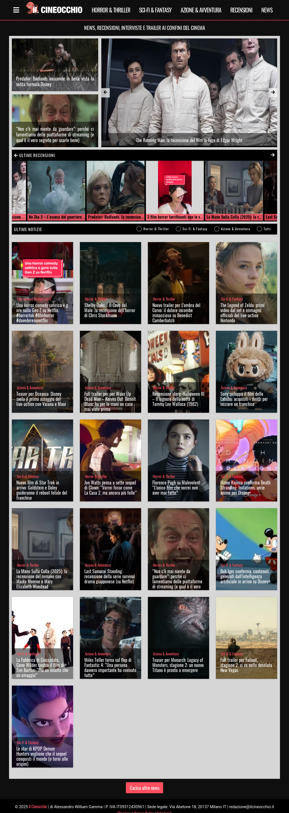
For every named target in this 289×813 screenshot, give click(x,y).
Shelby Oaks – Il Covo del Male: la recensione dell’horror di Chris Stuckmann (109, 302)
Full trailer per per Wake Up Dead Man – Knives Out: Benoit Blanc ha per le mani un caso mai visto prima (110, 393)
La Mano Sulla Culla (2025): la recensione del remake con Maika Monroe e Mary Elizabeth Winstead (41, 571)
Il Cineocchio (38, 798)
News (266, 10)
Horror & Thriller (111, 10)
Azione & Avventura (201, 10)
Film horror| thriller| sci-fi (34, 291)
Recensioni (241, 10)
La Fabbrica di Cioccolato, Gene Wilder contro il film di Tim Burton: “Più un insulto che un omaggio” (42, 659)
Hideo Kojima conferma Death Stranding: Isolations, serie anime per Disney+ (245, 479)
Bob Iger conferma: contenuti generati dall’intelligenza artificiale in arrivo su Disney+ (245, 568)
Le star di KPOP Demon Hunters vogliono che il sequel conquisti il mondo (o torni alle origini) (42, 748)
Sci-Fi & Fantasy (155, 10)
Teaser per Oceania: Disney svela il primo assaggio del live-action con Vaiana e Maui (41, 390)
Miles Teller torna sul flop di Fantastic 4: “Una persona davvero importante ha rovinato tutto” (110, 659)
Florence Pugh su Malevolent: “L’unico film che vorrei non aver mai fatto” (176, 479)
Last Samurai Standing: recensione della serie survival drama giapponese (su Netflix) (109, 568)
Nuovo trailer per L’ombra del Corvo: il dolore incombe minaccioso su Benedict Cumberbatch (176, 305)
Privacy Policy (144, 805)
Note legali (164, 805)
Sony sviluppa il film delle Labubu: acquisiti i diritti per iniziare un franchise (244, 390)
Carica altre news (144, 779)
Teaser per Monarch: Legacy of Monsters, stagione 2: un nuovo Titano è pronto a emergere (178, 656)
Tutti (267, 220)
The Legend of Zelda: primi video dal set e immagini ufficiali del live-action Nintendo (242, 305)
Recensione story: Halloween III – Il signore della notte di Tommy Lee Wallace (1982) (178, 390)
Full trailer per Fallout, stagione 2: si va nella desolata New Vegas (246, 656)
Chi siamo (124, 805)
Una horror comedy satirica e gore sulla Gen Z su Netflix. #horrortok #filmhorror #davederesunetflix (42, 305)
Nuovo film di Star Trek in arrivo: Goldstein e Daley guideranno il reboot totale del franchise (41, 482)
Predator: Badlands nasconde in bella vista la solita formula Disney (55, 77)
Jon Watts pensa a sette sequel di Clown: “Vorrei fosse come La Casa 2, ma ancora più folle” (110, 479)
